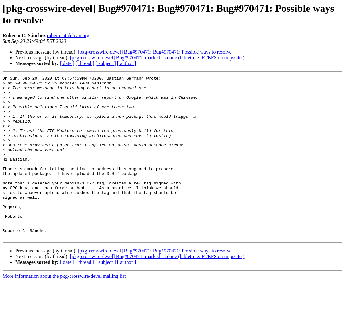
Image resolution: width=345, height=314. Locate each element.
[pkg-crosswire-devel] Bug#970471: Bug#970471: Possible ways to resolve (154, 52)
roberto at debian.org (68, 35)
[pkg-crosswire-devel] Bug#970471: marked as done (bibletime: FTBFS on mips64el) (157, 57)
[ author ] (126, 63)
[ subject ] (106, 63)
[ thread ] (85, 63)
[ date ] (67, 63)
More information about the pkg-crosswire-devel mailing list (64, 308)
